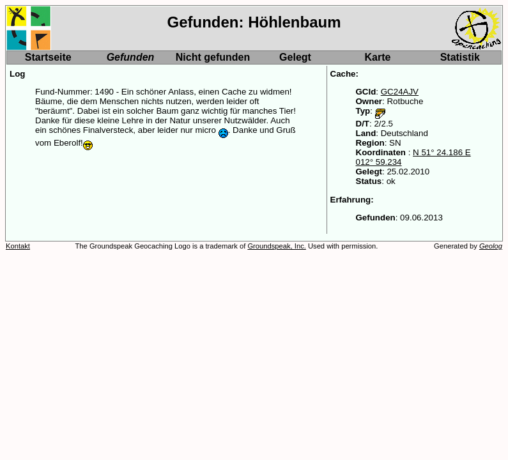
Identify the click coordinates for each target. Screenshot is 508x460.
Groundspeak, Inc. (276, 246)
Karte (378, 57)
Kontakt (18, 246)
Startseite (48, 57)
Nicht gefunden (213, 57)
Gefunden (131, 57)
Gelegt (295, 57)
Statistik (460, 57)
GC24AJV (400, 91)
